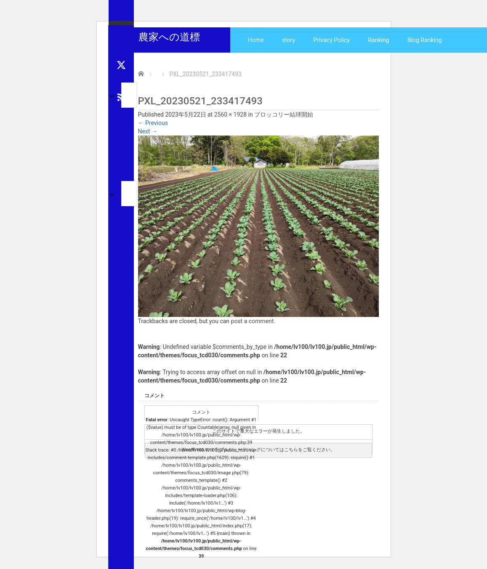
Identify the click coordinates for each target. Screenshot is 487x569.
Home (256, 40)
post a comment (252, 321)
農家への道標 (169, 37)
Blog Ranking (424, 40)
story (288, 40)
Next (147, 131)
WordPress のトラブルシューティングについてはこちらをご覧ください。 (258, 449)
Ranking (378, 40)
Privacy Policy (332, 40)
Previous (153, 123)
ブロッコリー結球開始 (283, 114)
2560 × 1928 (230, 114)
